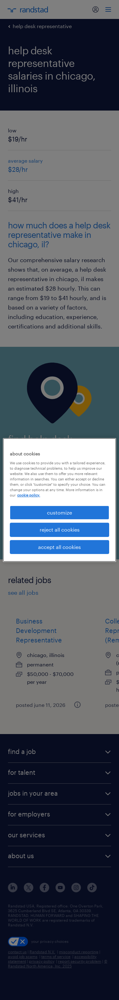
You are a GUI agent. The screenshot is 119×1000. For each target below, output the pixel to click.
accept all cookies (59, 547)
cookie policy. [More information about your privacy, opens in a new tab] (28, 495)
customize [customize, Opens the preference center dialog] (59, 512)
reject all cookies (60, 530)
